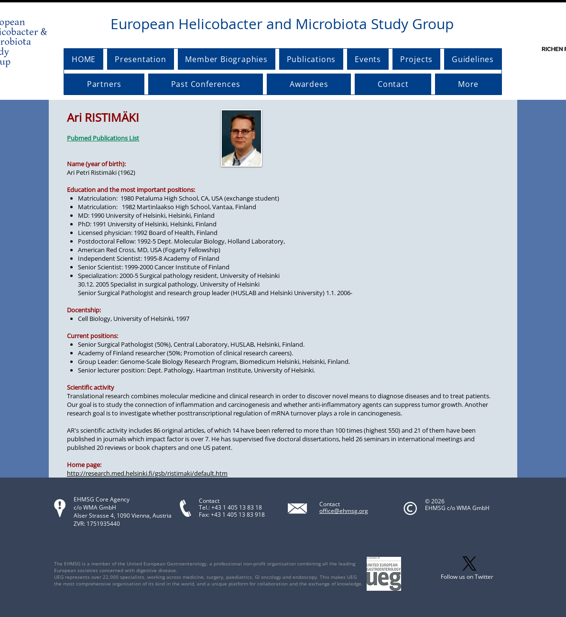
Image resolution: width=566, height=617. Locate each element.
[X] (469, 563)
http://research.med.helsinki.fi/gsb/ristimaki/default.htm (147, 473)
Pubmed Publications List (103, 138)
